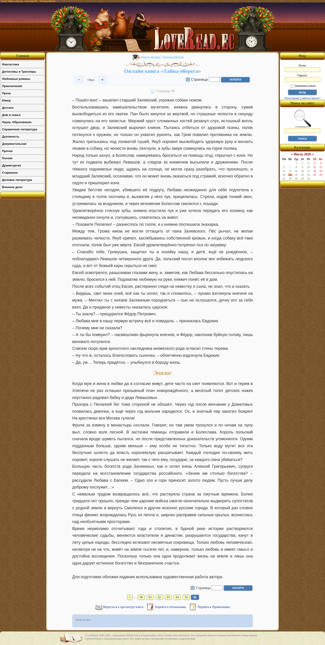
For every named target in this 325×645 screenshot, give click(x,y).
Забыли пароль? (310, 98)
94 (177, 597)
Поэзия (7, 158)
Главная (22, 56)
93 (168, 597)
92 (159, 597)
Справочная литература (19, 129)
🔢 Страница (197, 79)
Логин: (302, 68)
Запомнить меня (302, 86)
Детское (8, 107)
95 (186, 597)
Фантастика (10, 64)
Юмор (6, 100)
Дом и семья (11, 115)
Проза (6, 93)
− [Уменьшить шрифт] (79, 79)
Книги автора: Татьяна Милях (162, 57)
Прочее (7, 151)
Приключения (12, 86)
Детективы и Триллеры (19, 71)
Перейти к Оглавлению (171, 607)
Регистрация (291, 98)
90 (141, 597)
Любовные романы (16, 79)
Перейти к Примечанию (214, 607)
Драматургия (11, 165)
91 (150, 597)
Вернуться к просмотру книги (123, 607)
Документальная (14, 143)
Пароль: (302, 78)
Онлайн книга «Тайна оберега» (162, 71)
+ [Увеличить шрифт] (102, 79)
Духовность (10, 136)
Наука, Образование (16, 122)
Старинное (10, 172)
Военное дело (12, 187)
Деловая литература (17, 180)
